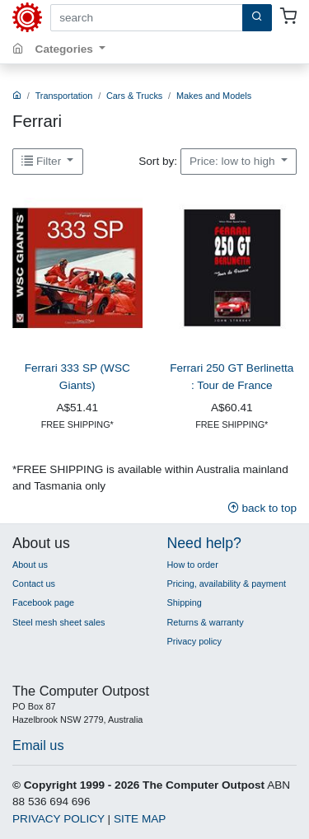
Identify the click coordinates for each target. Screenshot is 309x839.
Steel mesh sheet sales (58, 622)
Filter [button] (42, 161)
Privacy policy (194, 641)
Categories (65, 49)
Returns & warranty (205, 622)
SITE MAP (140, 819)
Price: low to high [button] (234, 161)
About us (30, 564)
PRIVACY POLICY (58, 819)
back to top (262, 508)
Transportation (64, 96)
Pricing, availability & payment (226, 583)
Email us (38, 745)
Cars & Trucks (134, 96)
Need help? (204, 543)
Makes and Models (213, 96)
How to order (192, 564)
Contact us (33, 583)
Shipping (184, 602)
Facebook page (43, 602)
